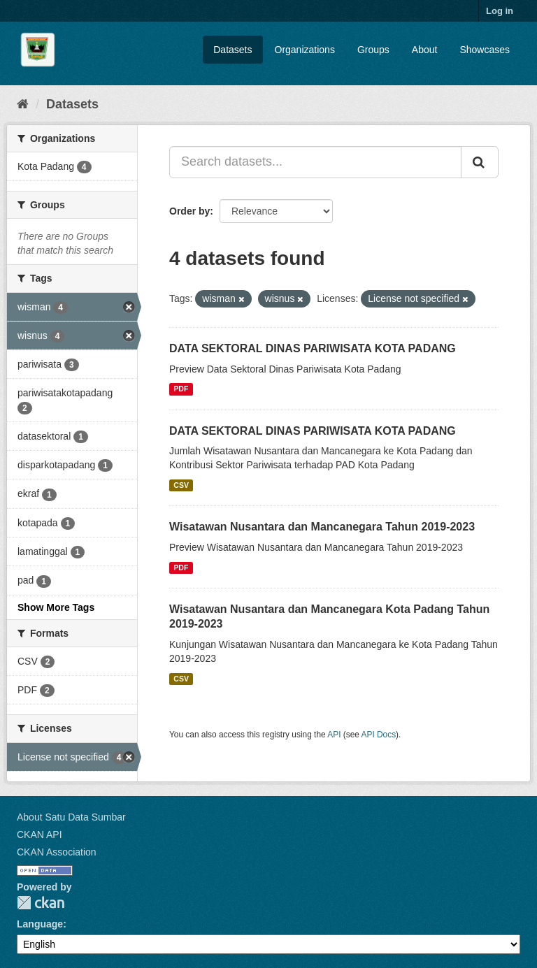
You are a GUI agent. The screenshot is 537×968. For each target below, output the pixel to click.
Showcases (484, 49)
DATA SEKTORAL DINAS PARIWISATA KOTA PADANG (312, 348)
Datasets (232, 49)
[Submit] (480, 162)
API (334, 734)
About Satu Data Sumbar (71, 817)
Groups (373, 49)
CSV (181, 485)
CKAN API (39, 834)
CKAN (40, 902)
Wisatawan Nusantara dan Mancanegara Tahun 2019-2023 (322, 527)
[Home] (23, 104)
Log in (499, 11)
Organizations (305, 49)
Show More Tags (55, 607)
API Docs (378, 734)
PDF (180, 389)
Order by (189, 211)
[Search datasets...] (315, 162)
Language (40, 924)
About (425, 49)
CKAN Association (56, 852)
